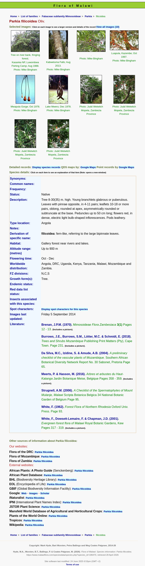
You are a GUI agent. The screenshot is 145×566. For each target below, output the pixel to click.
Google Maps (88, 167)
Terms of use (72, 564)
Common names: (22, 183)
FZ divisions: (19, 273)
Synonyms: (18, 178)
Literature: (17, 324)
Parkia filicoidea (44, 452)
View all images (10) (107, 26)
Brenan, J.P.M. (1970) (56, 324)
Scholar (44, 493)
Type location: (20, 223)
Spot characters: (22, 309)
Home (13, 16)
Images (33, 493)
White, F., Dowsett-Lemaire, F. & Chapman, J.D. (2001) (79, 418)
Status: (15, 194)
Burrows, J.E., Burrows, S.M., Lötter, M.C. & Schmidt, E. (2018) (85, 336)
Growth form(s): (21, 278)
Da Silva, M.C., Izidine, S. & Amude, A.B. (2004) (74, 353)
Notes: (14, 228)
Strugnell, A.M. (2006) (56, 390)
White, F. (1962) (52, 406)
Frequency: (18, 189)
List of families (29, 16)
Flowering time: (21, 258)
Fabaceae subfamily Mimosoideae (61, 16)
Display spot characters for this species (64, 309)
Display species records (46, 167)
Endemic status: (21, 284)
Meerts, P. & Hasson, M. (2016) (63, 374)
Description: (18, 199)
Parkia (88, 16)
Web (23, 493)
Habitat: (15, 243)
